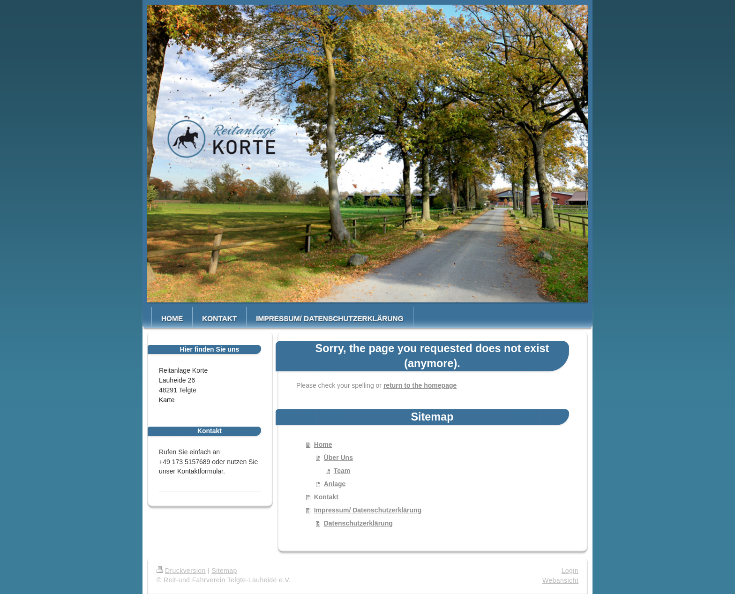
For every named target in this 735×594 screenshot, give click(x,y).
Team (342, 470)
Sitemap (224, 570)
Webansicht (560, 580)
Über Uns (338, 457)
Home (323, 444)
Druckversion (181, 570)
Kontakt (326, 497)
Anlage (335, 484)
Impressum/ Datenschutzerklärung (368, 510)
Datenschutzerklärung (358, 523)
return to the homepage (420, 385)
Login (570, 570)
